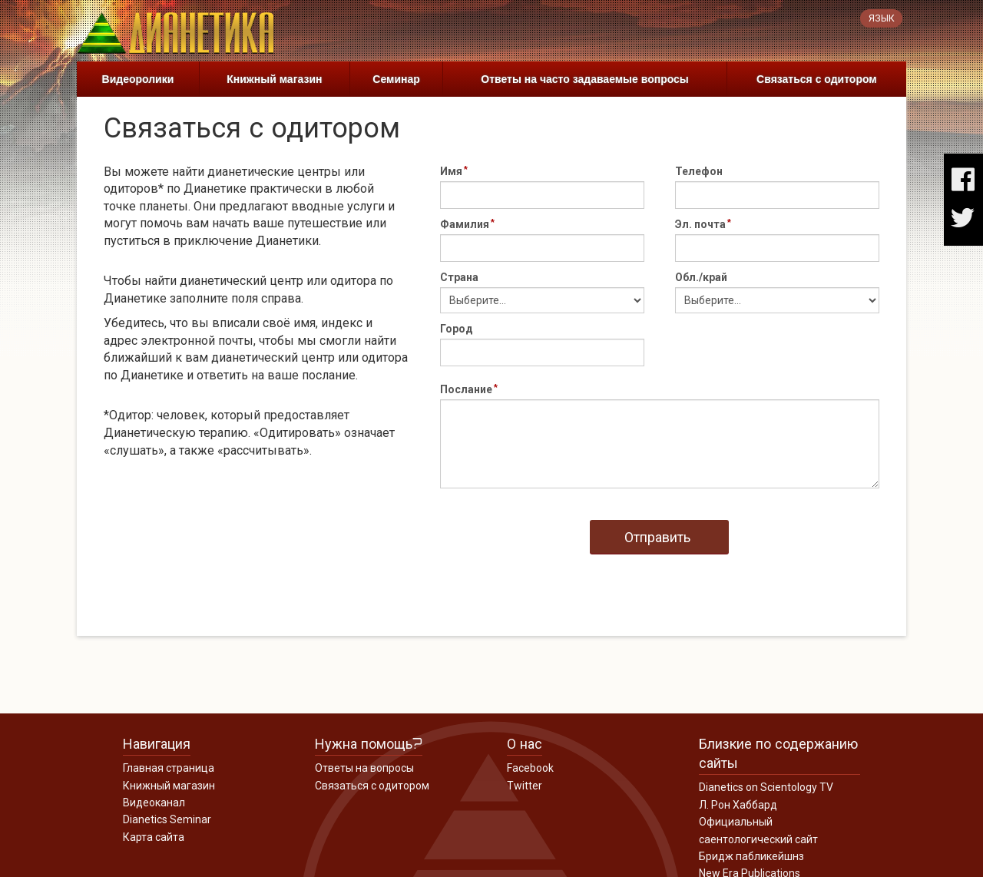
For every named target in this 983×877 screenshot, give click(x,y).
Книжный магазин (274, 79)
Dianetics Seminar (167, 819)
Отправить (657, 537)
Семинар (395, 79)
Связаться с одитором (816, 79)
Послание (466, 389)
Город (456, 329)
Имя (451, 171)
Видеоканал (154, 802)
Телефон (699, 171)
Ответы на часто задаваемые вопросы (585, 79)
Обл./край (701, 277)
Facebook (530, 768)
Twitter (524, 785)
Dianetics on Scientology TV (766, 787)
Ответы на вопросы (364, 768)
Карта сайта (153, 837)
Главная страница (168, 768)
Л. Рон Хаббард (738, 805)
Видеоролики (138, 79)
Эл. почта (700, 224)
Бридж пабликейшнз (751, 856)
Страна (459, 277)
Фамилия (464, 224)
